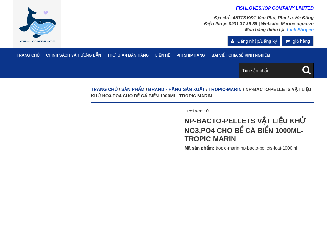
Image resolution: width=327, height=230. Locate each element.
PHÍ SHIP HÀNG (190, 55)
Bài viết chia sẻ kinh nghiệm (240, 55)
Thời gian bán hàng (128, 55)
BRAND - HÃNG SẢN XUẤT (176, 89)
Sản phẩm (132, 89)
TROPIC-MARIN (225, 89)
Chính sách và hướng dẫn (73, 55)
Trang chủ (104, 89)
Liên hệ (162, 55)
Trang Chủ (28, 55)
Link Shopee (300, 29)
